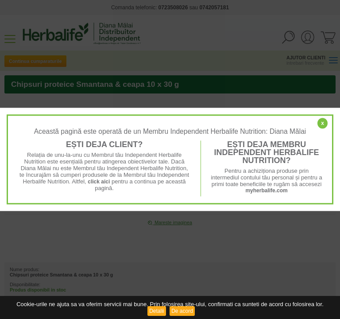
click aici (99, 182)
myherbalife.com (266, 190)
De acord (182, 311)
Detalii (156, 311)
